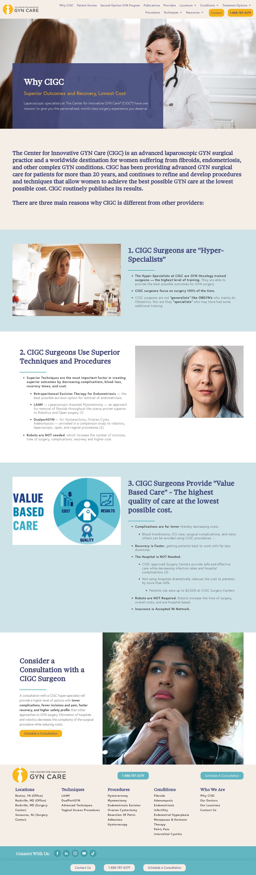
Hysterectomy (118, 795)
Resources (195, 12)
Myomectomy (117, 800)
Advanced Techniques (77, 805)
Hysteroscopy (117, 824)
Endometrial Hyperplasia (171, 815)
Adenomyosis (163, 800)
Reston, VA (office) (29, 795)
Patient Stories (87, 5)
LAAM (66, 795)
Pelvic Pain (161, 829)
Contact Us (208, 810)
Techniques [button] (173, 12)
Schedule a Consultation (40, 733)
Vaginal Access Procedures (81, 810)
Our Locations (210, 805)
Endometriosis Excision (124, 805)
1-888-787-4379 (119, 868)
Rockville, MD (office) (30, 800)
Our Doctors (209, 800)
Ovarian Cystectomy (122, 810)
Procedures (152, 12)
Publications (152, 5)
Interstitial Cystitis (168, 834)
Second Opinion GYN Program (120, 5)
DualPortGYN (71, 800)
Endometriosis (164, 805)
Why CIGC (66, 5)
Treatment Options (237, 5)
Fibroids (159, 795)
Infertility (161, 810)
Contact (216, 13)
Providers (170, 5)
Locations (188, 5)
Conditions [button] (209, 5)
